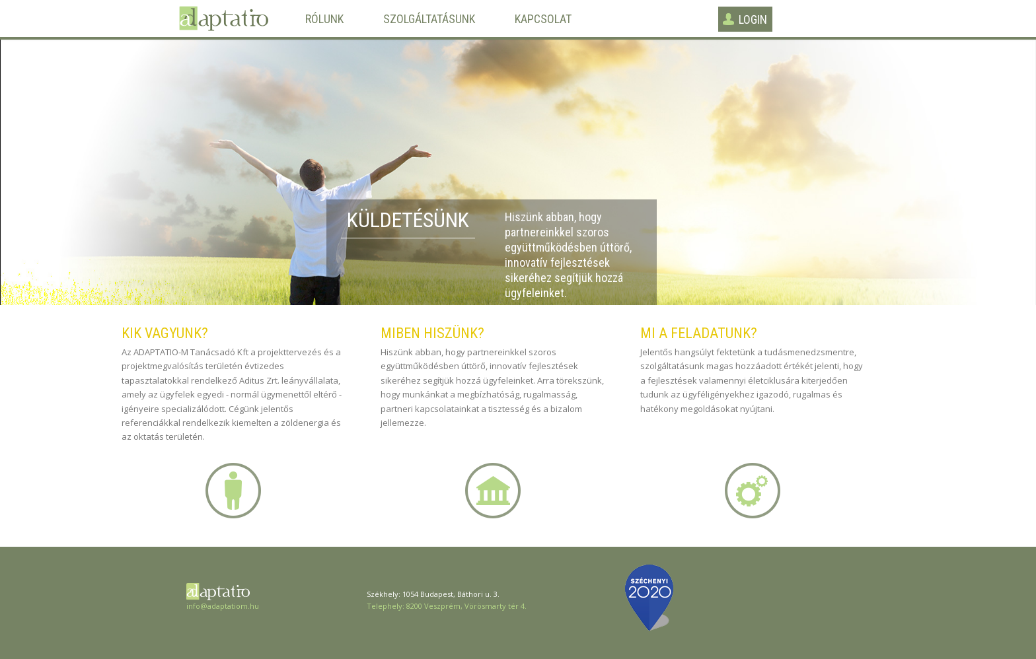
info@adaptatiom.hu (222, 606)
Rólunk (324, 19)
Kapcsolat (543, 19)
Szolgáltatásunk (429, 19)
